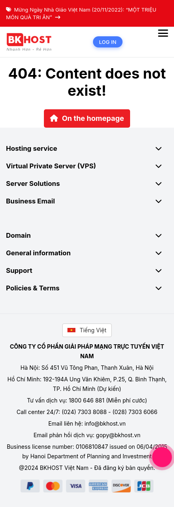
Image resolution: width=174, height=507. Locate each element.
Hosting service (87, 148)
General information (87, 253)
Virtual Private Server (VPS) (87, 166)
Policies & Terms (87, 288)
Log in (108, 42)
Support (87, 270)
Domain (87, 235)
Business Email (87, 201)
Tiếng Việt (86, 330)
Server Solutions (87, 183)
